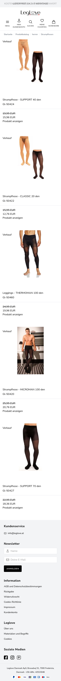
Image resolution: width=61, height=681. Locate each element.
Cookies (8, 638)
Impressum (9, 607)
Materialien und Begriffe (16, 633)
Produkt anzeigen (13, 121)
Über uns (8, 628)
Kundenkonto (10, 612)
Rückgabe (9, 591)
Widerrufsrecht (11, 596)
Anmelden (13, 568)
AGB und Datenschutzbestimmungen (23, 586)
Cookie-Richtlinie (12, 602)
